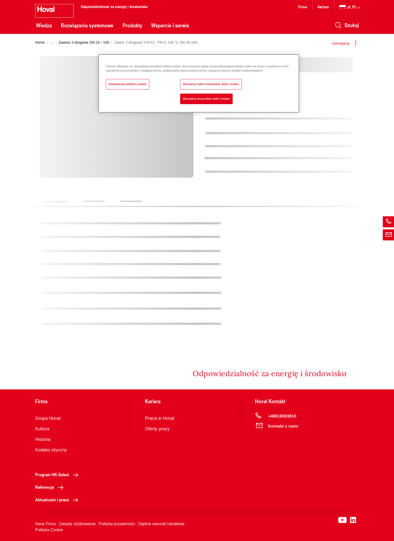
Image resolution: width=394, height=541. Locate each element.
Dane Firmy (45, 524)
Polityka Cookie (49, 530)
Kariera (323, 7)
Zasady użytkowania (77, 524)
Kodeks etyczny (51, 449)
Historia (43, 439)
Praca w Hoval (159, 418)
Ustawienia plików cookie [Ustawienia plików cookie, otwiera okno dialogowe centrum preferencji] (127, 84)
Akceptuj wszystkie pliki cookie (206, 98)
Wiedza (44, 25)
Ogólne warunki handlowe (161, 524)
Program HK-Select (58, 474)
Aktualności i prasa (58, 499)
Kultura (42, 428)
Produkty (132, 25)
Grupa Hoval (48, 418)
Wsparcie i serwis (170, 25)
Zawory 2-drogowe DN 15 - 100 (84, 42)
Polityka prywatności (117, 524)
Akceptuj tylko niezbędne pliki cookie (211, 84)
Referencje (50, 487)
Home (40, 42)
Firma (302, 7)
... (51, 42)
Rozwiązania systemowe (87, 25)
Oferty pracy (157, 428)
